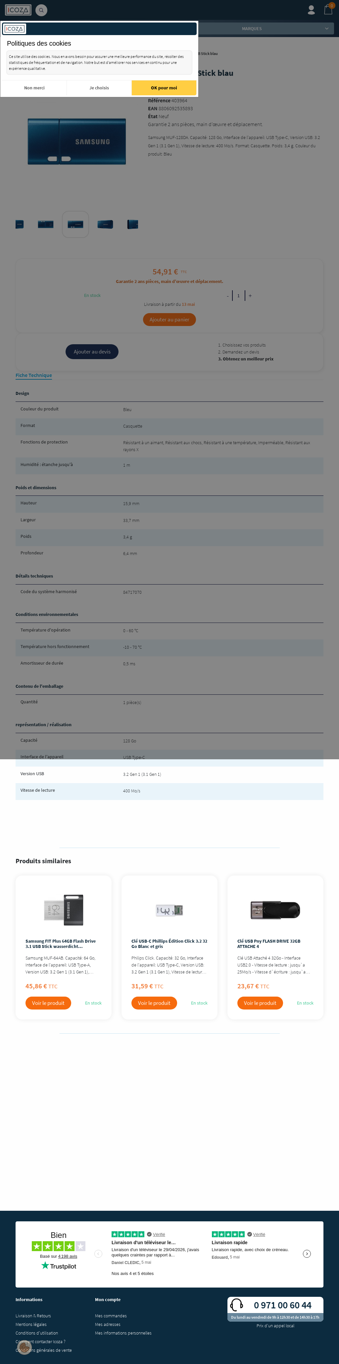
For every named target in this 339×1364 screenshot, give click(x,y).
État (153, 116)
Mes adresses (108, 1324)
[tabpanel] (75, 224)
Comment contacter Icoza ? (41, 1341)
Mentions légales (31, 1324)
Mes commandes (111, 1316)
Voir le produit (48, 1003)
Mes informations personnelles (123, 1333)
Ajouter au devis (92, 351)
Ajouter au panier (169, 319)
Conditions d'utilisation (37, 1333)
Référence (159, 100)
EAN (153, 108)
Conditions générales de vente (44, 1350)
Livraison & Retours (33, 1316)
